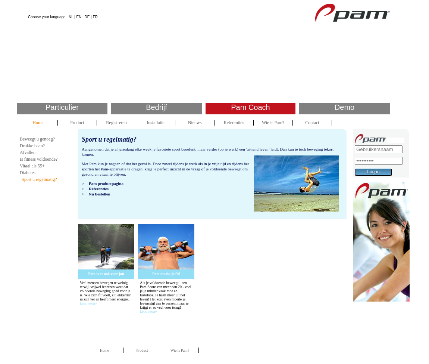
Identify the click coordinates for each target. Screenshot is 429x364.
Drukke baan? (32, 145)
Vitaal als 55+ (32, 166)
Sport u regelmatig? (39, 179)
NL (71, 17)
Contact (312, 122)
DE (87, 17)
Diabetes (27, 172)
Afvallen (27, 152)
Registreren (116, 122)
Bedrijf (156, 107)
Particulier (62, 107)
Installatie (155, 122)
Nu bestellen (99, 194)
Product (77, 122)
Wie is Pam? (273, 122)
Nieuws (195, 122)
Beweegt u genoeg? (37, 139)
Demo (344, 107)
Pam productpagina (106, 183)
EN (79, 17)
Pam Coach (250, 107)
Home (37, 122)
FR (95, 17)
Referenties (234, 122)
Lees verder (88, 303)
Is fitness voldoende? (38, 159)
